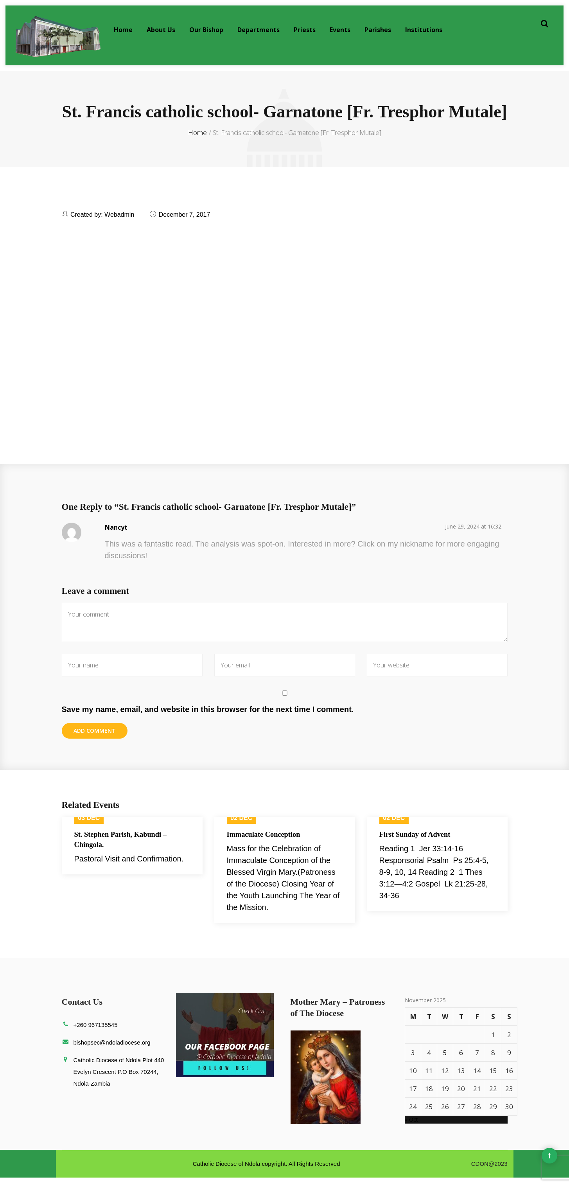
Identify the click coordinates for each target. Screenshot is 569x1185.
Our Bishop (206, 29)
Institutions (423, 29)
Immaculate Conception (267, 842)
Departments (258, 29)
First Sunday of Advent (418, 842)
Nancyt (116, 534)
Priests (305, 29)
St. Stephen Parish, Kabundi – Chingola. (124, 847)
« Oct (411, 1127)
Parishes (377, 29)
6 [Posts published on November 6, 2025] (461, 1060)
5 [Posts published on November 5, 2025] (445, 1060)
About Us (161, 29)
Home (123, 29)
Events (340, 29)
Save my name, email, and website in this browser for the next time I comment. (208, 716)
